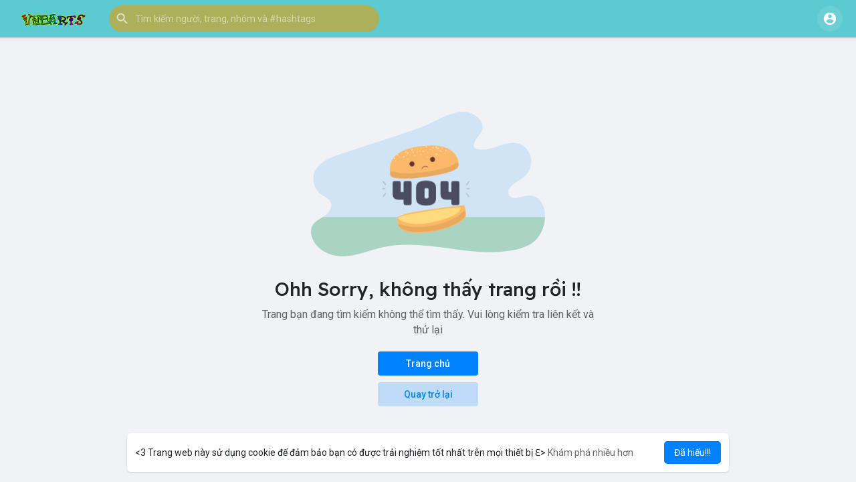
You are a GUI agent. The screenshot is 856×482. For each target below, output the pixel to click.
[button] (244, 18)
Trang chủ (428, 363)
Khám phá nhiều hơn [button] (590, 452)
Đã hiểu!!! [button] (692, 452)
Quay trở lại (428, 394)
